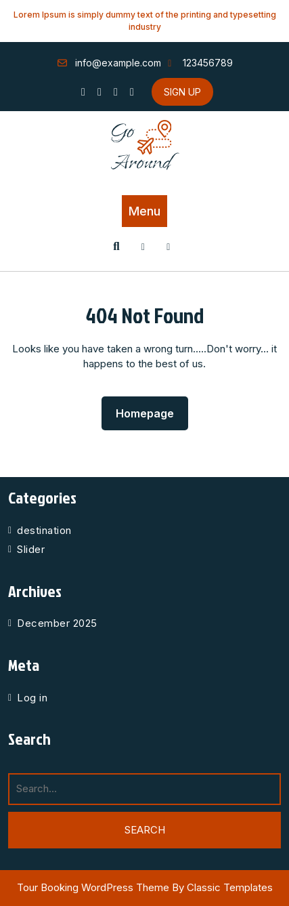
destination (44, 530)
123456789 (198, 62)
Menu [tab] (144, 211)
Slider (31, 549)
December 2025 (57, 623)
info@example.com (109, 62)
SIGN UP (182, 92)
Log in (32, 697)
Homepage (150, 410)
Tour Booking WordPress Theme (94, 887)
